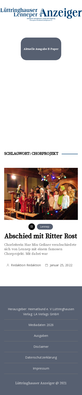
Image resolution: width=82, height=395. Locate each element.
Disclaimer (41, 346)
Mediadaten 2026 (41, 325)
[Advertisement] (41, 104)
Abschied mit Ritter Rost (40, 236)
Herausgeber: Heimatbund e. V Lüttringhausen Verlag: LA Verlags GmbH (41, 311)
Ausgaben (41, 335)
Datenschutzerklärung (41, 357)
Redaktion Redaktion (26, 265)
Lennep (45, 226)
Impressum (41, 368)
